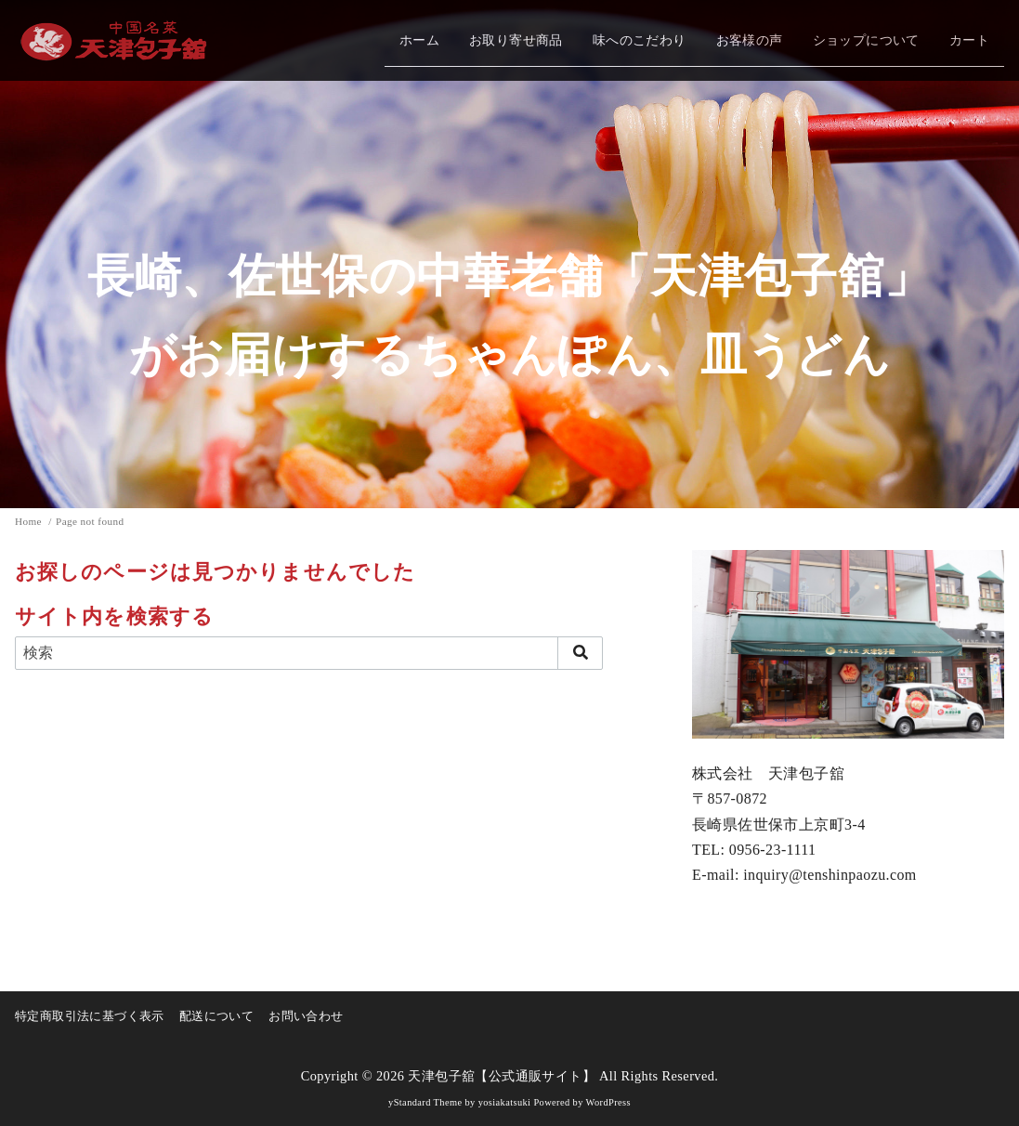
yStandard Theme (425, 1102)
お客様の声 (749, 40)
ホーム (419, 40)
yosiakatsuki (504, 1102)
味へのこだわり (639, 40)
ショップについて (866, 40)
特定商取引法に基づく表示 (89, 1016)
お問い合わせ (305, 1016)
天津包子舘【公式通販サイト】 (501, 1075)
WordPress (608, 1102)
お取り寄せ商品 (516, 40)
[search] (580, 653)
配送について (216, 1016)
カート (969, 40)
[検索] (309, 653)
